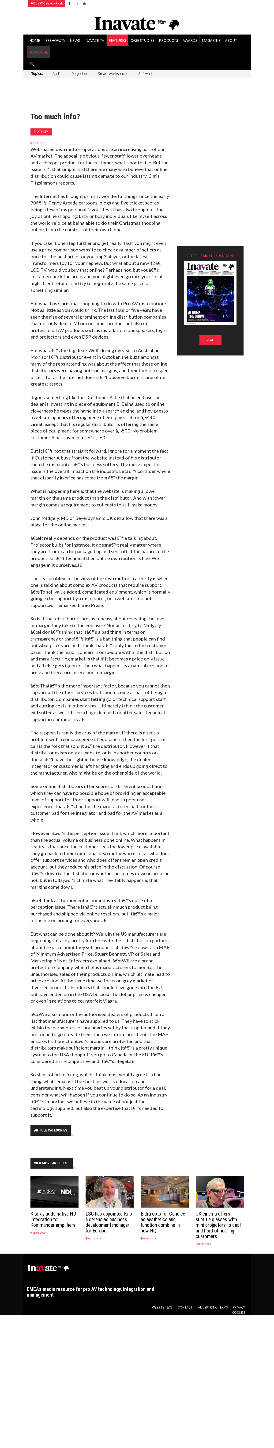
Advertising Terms (213, 1307)
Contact (185, 1307)
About (231, 40)
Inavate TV (94, 40)
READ (210, 340)
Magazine (211, 40)
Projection (79, 73)
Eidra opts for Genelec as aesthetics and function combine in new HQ (163, 1222)
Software (145, 73)
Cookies (238, 1312)
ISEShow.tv (55, 40)
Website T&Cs (162, 1307)
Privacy (239, 1307)
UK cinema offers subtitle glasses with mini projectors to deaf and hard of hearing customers (218, 1225)
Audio (57, 73)
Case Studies (142, 40)
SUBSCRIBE (38, 52)
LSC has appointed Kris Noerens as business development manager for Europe (109, 1222)
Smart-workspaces (113, 73)
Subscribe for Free (46, 3)
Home (34, 40)
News (75, 40)
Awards (190, 40)
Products (168, 40)
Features (117, 40)
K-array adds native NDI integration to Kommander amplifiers (54, 1219)
